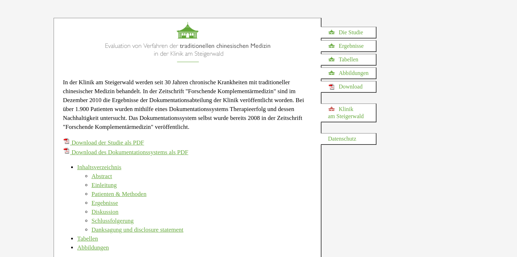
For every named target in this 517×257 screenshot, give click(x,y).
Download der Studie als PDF (103, 142)
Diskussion (105, 211)
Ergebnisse (346, 45)
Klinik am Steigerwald (346, 112)
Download (345, 86)
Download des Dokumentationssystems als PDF (125, 152)
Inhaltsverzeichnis (99, 167)
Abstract (101, 176)
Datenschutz (342, 139)
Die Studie (345, 32)
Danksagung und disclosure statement (137, 229)
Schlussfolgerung (112, 220)
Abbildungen (348, 73)
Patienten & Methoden (118, 194)
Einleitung (104, 185)
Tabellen (343, 59)
